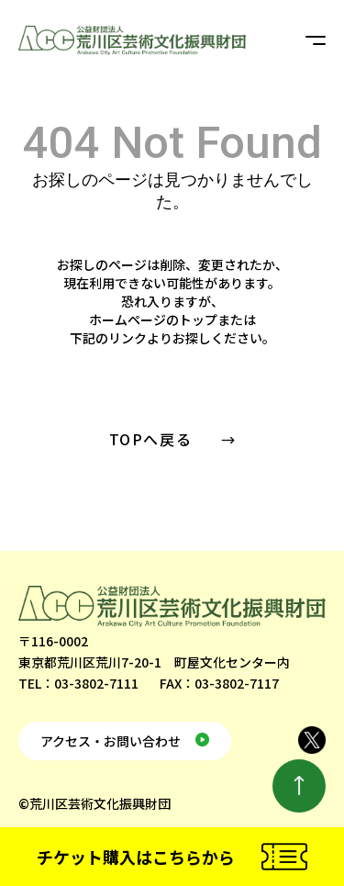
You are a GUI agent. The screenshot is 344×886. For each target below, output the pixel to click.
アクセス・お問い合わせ (110, 741)
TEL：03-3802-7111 (78, 683)
